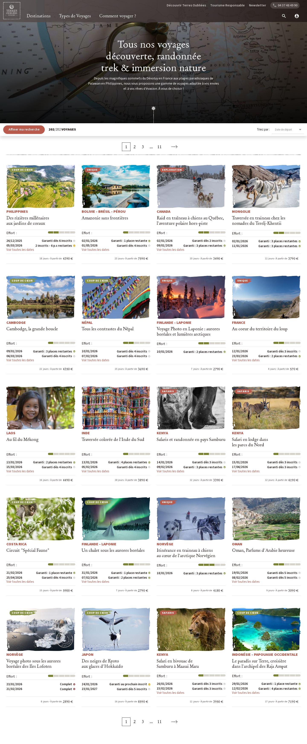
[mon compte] (295, 16)
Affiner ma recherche (24, 129)
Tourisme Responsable (227, 5)
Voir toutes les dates (20, 249)
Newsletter (257, 5)
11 (159, 147)
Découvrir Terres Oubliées (186, 5)
